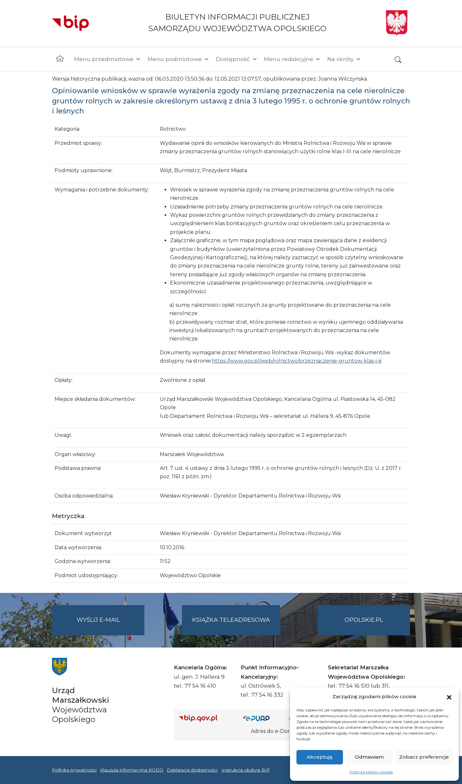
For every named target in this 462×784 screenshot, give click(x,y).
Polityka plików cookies (371, 772)
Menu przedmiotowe (107, 59)
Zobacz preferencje (424, 757)
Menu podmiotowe (179, 59)
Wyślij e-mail (111, 625)
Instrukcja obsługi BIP (245, 769)
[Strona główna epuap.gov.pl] (263, 718)
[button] (449, 696)
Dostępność (237, 59)
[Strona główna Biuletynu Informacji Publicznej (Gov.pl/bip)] (205, 718)
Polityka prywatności (74, 769)
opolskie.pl (364, 619)
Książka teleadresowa (231, 619)
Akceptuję (319, 757)
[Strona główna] (60, 59)
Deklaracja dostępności (192, 769)
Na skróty (344, 59)
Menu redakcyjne (292, 59)
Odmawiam (369, 757)
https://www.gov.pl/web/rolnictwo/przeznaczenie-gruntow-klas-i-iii (296, 361)
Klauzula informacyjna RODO (131, 769)
